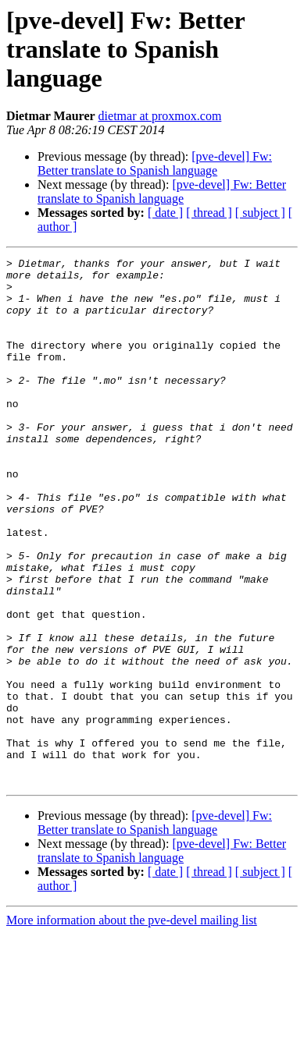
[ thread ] (209, 212)
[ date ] (165, 212)
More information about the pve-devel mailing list (131, 1025)
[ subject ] (260, 212)
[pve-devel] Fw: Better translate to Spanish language (155, 163)
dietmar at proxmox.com (160, 115)
